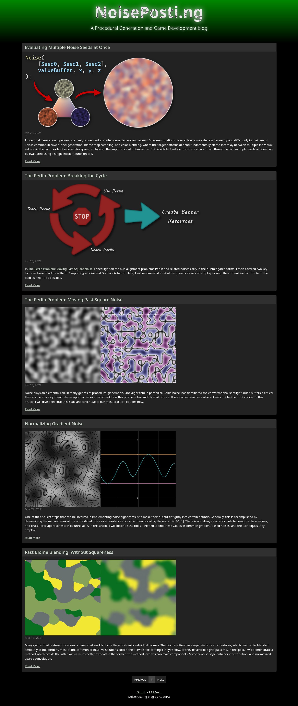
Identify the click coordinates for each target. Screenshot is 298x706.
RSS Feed (155, 692)
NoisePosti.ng (149, 11)
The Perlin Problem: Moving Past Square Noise (61, 269)
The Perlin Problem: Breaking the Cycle (66, 176)
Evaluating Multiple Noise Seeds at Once (67, 47)
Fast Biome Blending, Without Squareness (69, 552)
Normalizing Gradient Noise (54, 424)
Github (141, 692)
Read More (32, 161)
